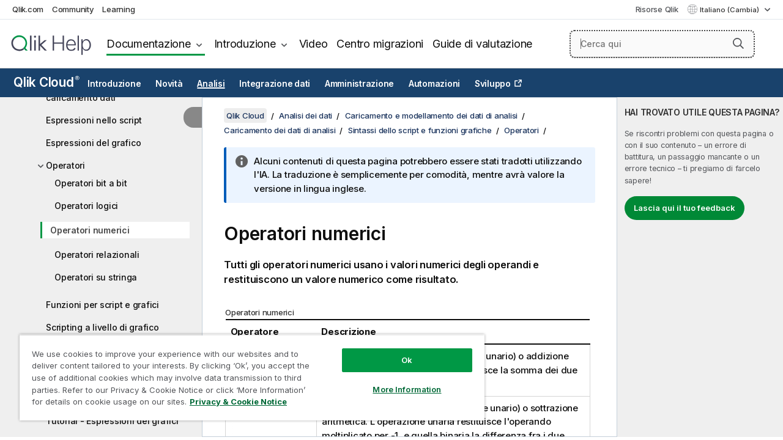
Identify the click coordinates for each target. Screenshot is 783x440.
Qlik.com (27, 9)
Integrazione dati (274, 84)
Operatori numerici (90, 230)
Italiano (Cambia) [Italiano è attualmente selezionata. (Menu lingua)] (730, 10)
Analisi (211, 84)
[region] (246, 372)
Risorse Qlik (657, 9)
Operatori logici (86, 205)
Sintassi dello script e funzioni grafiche (420, 130)
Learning (118, 9)
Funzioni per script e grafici (102, 304)
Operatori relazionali (96, 254)
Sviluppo (493, 84)
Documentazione (148, 43)
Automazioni (434, 84)
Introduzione (245, 43)
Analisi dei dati (305, 115)
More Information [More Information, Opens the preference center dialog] (397, 380)
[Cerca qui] (662, 44)
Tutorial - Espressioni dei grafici (112, 421)
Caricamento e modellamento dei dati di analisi (431, 115)
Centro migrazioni (379, 43)
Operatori (65, 165)
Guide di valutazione (482, 43)
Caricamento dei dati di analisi (279, 130)
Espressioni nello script (94, 120)
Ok (397, 351)
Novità (169, 84)
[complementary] (700, 267)
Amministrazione (359, 84)
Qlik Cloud (46, 82)
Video (313, 43)
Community (73, 9)
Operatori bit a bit (90, 183)
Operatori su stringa (95, 277)
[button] (738, 43)
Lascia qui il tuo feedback (684, 208)
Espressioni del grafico (93, 143)
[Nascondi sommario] (193, 117)
